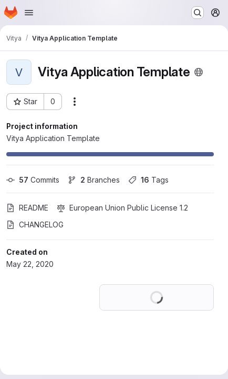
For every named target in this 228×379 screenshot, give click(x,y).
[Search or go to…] (197, 12)
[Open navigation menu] (28, 12)
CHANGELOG (35, 224)
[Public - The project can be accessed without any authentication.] (198, 72)
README (27, 207)
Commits (32, 179)
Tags (148, 179)
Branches (94, 179)
